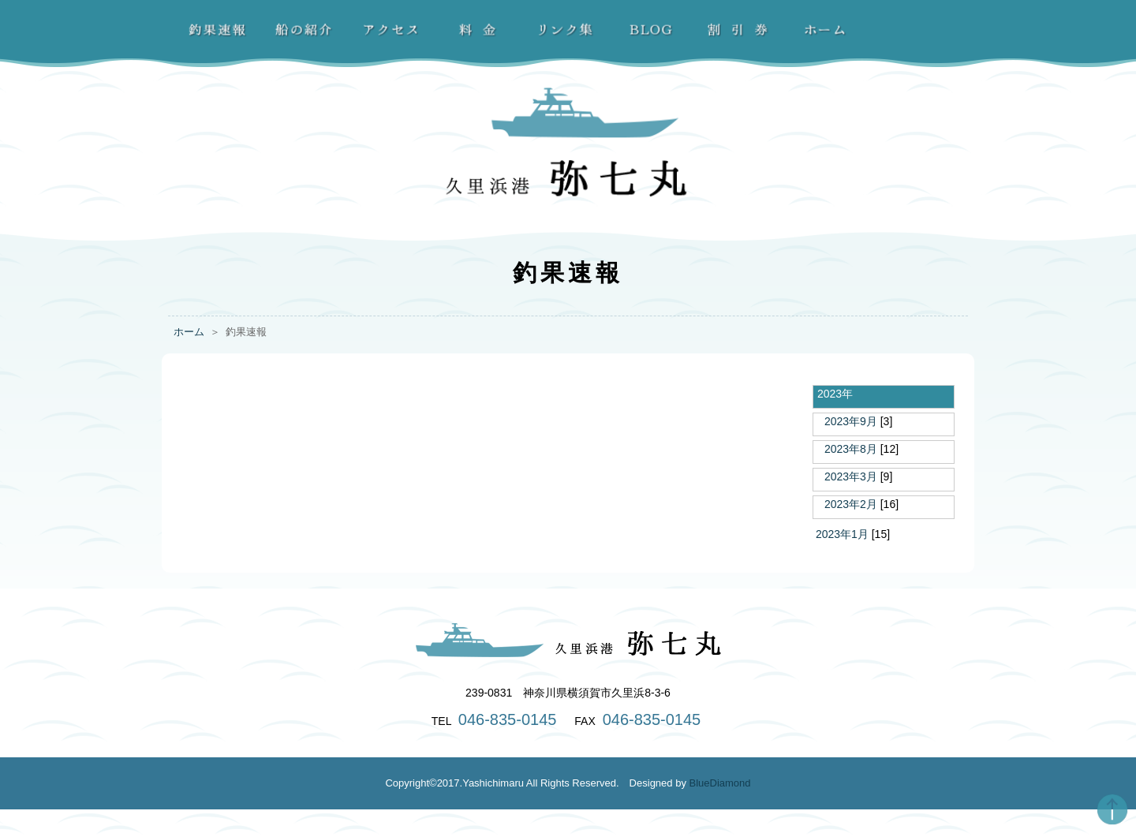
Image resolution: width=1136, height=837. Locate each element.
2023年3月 (850, 476)
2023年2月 (850, 504)
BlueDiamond (720, 783)
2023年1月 (842, 534)
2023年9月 (850, 421)
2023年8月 (850, 449)
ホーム (189, 332)
